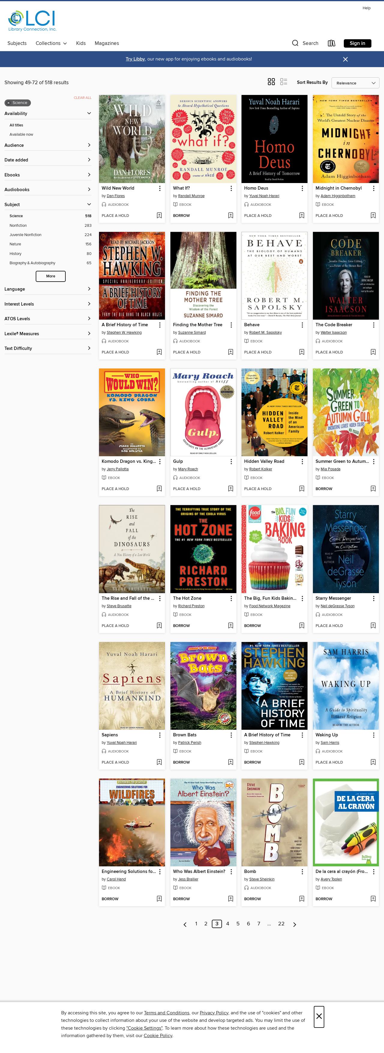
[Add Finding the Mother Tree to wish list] (230, 352)
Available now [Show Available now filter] (21, 134)
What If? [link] (181, 188)
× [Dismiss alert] (345, 59)
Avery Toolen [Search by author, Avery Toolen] (331, 879)
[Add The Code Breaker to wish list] (373, 352)
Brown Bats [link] (184, 735)
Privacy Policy (214, 1013)
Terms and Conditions (166, 1013)
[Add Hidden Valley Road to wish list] (301, 489)
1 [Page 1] (196, 924)
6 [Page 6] (248, 924)
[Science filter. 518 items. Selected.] (51, 216)
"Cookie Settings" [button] (144, 1028)
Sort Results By (312, 82)
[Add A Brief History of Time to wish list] (159, 352)
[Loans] (332, 44)
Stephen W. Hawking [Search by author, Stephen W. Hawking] (124, 332)
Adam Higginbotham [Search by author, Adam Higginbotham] (338, 196)
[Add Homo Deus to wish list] (301, 216)
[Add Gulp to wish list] (230, 489)
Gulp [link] (178, 461)
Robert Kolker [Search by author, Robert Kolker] (260, 469)
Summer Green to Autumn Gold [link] (343, 461)
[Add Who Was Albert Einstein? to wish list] (230, 899)
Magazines (107, 43)
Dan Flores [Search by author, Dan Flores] (116, 196)
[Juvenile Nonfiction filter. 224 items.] (51, 235)
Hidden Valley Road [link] (264, 461)
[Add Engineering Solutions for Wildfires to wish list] (159, 899)
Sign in (357, 43)
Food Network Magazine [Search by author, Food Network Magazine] (269, 606)
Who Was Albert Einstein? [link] (199, 871)
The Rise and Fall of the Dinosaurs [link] (129, 598)
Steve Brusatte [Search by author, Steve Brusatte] (119, 606)
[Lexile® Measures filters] (48, 334)
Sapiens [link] (110, 735)
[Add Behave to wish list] (301, 352)
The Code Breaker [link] (334, 325)
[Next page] (295, 923)
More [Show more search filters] (50, 276)
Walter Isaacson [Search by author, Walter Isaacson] (334, 332)
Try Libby (135, 59)
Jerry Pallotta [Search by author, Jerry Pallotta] (118, 469)
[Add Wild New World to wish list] (159, 216)
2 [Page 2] (206, 924)
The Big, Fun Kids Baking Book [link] (271, 598)
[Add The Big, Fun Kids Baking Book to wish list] (301, 626)
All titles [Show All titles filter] (16, 125)
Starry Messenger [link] (333, 598)
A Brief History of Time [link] (125, 325)
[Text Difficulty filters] (48, 349)
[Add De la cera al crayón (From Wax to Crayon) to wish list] (373, 899)
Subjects (17, 43)
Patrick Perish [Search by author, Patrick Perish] (189, 742)
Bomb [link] (250, 871)
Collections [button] (51, 43)
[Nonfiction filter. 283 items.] (51, 226)
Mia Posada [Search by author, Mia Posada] (330, 469)
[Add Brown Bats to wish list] (230, 763)
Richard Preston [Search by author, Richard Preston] (191, 606)
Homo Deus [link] (256, 188)
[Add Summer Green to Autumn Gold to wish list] (373, 489)
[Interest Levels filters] (48, 304)
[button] (304, 44)
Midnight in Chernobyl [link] (339, 188)
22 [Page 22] (281, 924)
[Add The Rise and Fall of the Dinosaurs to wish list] (159, 626)
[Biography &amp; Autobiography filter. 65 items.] (51, 263)
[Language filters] (48, 289)
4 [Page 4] (227, 924)
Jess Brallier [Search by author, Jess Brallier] (188, 879)
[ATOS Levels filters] (48, 319)
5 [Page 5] (238, 924)
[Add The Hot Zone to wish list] (230, 626)
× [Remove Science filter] (8, 103)
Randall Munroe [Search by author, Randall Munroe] (191, 196)
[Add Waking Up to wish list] (373, 763)
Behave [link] (252, 325)
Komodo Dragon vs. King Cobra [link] (129, 461)
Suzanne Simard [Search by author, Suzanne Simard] (192, 332)
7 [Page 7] (258, 924)
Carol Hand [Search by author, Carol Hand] (116, 879)
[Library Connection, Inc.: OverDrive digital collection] (32, 20)
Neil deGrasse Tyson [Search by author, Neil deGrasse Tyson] (338, 606)
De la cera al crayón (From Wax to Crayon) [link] (343, 871)
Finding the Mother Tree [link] (197, 325)
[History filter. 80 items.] (51, 254)
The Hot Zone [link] (187, 598)
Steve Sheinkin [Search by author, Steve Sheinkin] (261, 879)
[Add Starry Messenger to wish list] (373, 626)
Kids (81, 43)
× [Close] (319, 1017)
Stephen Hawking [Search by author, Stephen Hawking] (264, 742)
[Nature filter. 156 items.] (51, 244)
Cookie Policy (158, 1036)
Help (366, 8)
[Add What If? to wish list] (230, 216)
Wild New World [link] (118, 188)
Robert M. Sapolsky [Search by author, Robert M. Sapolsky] (265, 332)
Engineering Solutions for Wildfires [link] (129, 871)
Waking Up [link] (327, 735)
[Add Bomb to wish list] (301, 899)
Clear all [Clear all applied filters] (83, 98)
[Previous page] (185, 923)
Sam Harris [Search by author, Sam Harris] (330, 742)
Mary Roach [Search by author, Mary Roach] (188, 469)
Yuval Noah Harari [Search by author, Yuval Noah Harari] (264, 196)
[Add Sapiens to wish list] (159, 763)
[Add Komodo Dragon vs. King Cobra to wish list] (159, 489)
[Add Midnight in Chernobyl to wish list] (373, 216)
